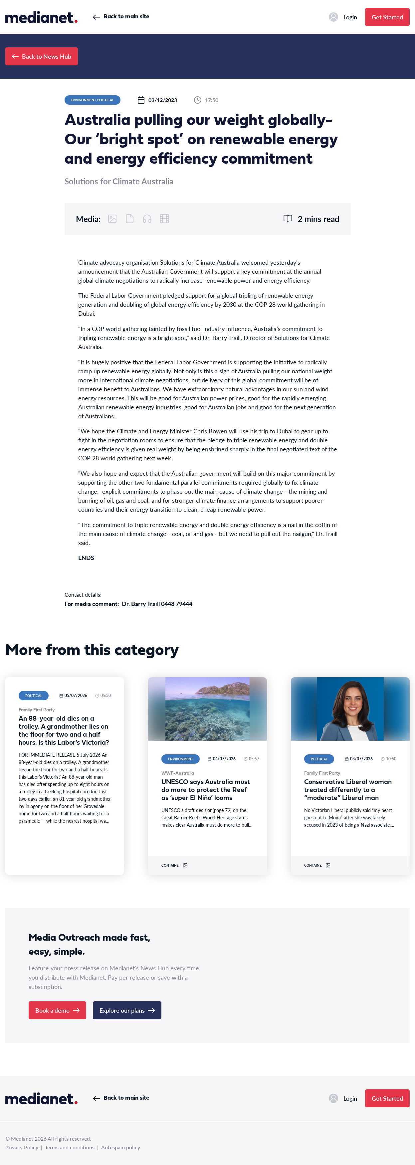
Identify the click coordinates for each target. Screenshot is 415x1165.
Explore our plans (127, 1010)
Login (343, 17)
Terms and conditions (70, 1147)
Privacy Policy (21, 1147)
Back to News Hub (41, 56)
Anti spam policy (120, 1147)
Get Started (387, 17)
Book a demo (57, 1010)
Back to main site (121, 17)
